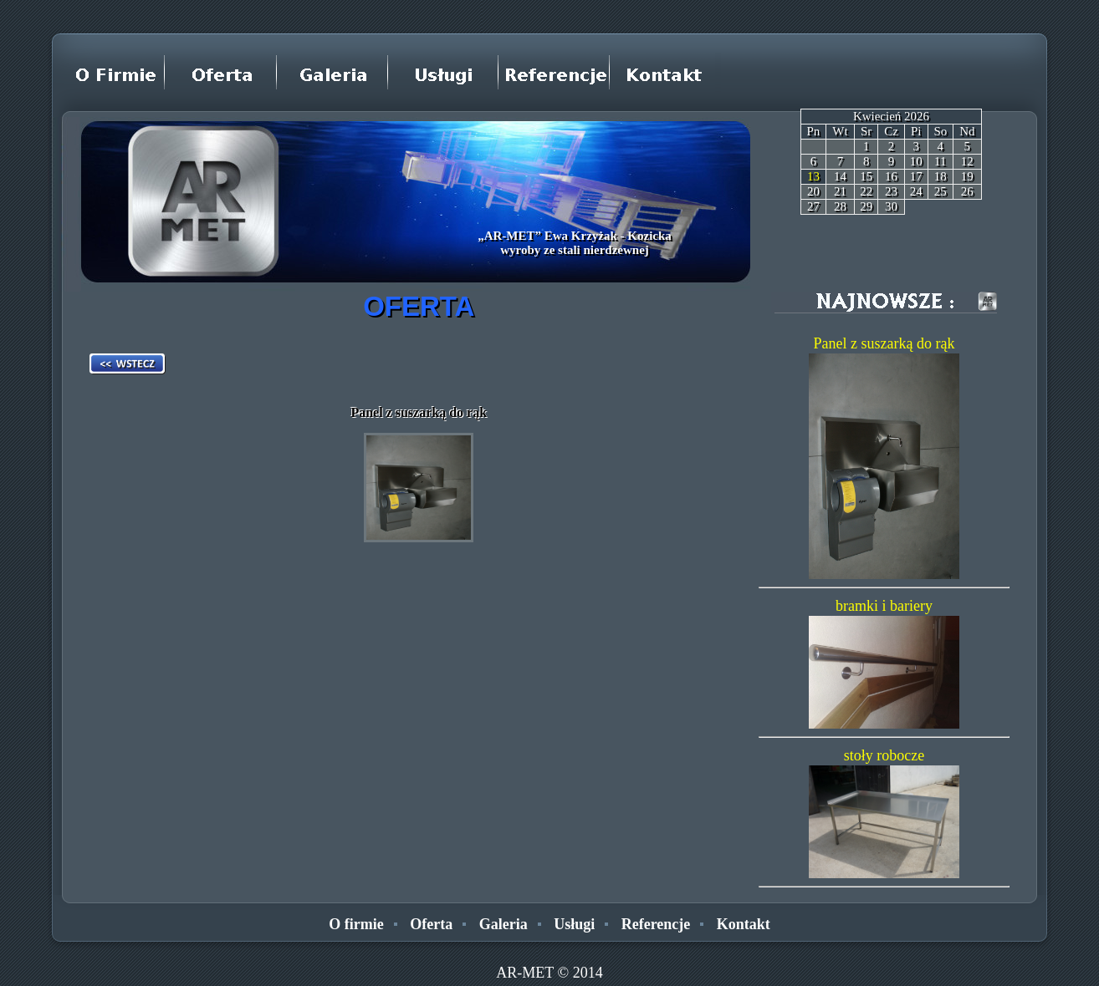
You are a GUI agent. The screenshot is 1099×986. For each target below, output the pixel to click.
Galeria (503, 924)
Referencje (656, 924)
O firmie (356, 924)
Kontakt (743, 924)
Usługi (574, 924)
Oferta (431, 924)
